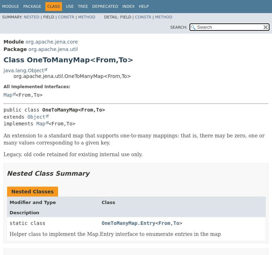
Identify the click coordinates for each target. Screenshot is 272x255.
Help (144, 6)
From (164, 223)
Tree (83, 6)
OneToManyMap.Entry (128, 223)
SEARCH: (178, 27)
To (176, 223)
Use (70, 6)
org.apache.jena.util (53, 49)
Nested (31, 17)
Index (128, 6)
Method (86, 17)
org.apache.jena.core (52, 42)
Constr (66, 17)
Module (10, 6)
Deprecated (105, 6)
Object (36, 117)
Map (8, 95)
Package (32, 6)
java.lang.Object (24, 70)
